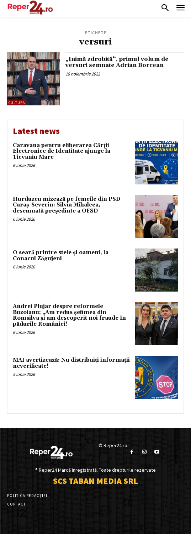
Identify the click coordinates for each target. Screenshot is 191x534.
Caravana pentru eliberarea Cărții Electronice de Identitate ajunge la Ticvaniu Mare (61, 151)
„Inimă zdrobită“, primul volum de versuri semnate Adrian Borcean (117, 62)
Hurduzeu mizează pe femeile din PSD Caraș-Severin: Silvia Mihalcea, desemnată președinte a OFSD (66, 205)
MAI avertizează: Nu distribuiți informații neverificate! (71, 363)
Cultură (17, 102)
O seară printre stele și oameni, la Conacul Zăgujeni (60, 255)
